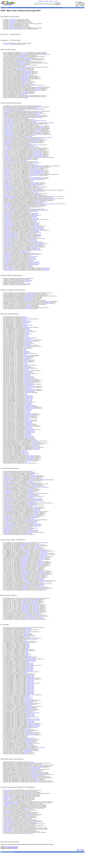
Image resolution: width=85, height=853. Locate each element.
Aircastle (43, 109)
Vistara (25, 357)
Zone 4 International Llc (9, 828)
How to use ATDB (40, 1)
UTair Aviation (29, 293)
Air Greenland (38, 546)
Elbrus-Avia (7, 805)
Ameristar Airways (31, 723)
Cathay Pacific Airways (26, 321)
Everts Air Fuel (31, 266)
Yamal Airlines (7, 204)
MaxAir (32, 761)
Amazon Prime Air (44, 552)
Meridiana (42, 573)
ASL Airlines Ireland (40, 242)
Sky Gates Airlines (39, 107)
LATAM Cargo (39, 116)
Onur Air (22, 547)
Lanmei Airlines (12, 20)
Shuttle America (8, 217)
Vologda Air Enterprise (30, 660)
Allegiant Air (31, 492)
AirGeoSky (11, 24)
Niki (37, 578)
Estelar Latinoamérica (29, 699)
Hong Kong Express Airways (29, 379)
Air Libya (34, 121)
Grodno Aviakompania (34, 231)
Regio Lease (7, 138)
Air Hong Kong (30, 629)
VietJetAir (24, 566)
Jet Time (6, 501)
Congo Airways (29, 265)
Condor (41, 125)
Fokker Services (8, 508)
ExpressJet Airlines (8, 211)
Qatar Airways (42, 54)
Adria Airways (7, 206)
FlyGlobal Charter (44, 479)
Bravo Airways (42, 581)
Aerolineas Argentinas (29, 391)
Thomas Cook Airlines (9, 125)
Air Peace (35, 217)
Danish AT (24, 586)
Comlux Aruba (27, 551)
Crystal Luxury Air (43, 551)
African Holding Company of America (12, 137)
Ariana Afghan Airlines (28, 702)
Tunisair (37, 544)
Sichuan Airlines (27, 374)
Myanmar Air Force (34, 192)
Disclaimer (14, 848)
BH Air (32, 148)
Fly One (39, 139)
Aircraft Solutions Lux (38, 250)
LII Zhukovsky (42, 765)
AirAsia (6, 145)
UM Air (42, 190)
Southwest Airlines (8, 157)
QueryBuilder (70, 7)
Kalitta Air (40, 105)
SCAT (47, 303)
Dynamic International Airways (11, 482)
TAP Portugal (33, 475)
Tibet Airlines (26, 351)
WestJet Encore (28, 461)
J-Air (33, 442)
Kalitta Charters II (34, 168)
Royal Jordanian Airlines (31, 793)
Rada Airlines (7, 253)
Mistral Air (38, 577)
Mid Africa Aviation (27, 574)
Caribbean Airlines (42, 587)
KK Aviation (7, 229)
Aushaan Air (24, 575)
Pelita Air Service (34, 246)
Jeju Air (39, 186)
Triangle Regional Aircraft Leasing (39, 120)
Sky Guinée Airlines (21, 110)
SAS (25, 348)
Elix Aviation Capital (38, 243)
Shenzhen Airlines (25, 74)
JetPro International (9, 135)
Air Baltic (34, 439)
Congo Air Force (39, 499)
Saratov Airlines (38, 193)
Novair (25, 372)
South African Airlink (38, 511)
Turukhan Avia (35, 256)
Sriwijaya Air (34, 184)
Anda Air (27, 581)
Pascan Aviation (8, 530)
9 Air (26, 393)
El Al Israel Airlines (29, 346)
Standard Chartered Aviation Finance (12, 479)
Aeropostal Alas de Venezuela (9, 43)
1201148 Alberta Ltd (28, 751)
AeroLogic (31, 481)
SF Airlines (36, 123)
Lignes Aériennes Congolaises (11, 499)
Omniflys (36, 727)
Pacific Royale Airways (9, 241)
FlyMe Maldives (30, 743)
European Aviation (37, 162)
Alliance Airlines (36, 509)
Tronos (33, 119)
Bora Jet (6, 195)
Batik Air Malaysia (8, 189)
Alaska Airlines (29, 427)
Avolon (29, 143)
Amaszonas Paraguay (33, 209)
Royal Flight (38, 115)
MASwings (7, 248)
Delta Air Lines (36, 191)
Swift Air (39, 482)
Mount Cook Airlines (9, 244)
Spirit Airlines (27, 355)
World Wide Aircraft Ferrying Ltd (11, 210)
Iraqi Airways (26, 402)
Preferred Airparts (45, 268)
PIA (38, 566)
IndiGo (36, 141)
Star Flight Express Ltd (9, 188)
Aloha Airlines (7, 500)
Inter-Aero (7, 257)
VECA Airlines (7, 142)
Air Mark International (27, 750)
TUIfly (24, 578)
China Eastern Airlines (25, 79)
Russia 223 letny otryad (35, 768)
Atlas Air (25, 54)
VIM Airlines (33, 477)
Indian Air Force (25, 451)
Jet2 (6, 814)
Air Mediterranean (25, 573)
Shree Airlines (34, 514)
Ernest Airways (31, 489)
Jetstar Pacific (28, 368)
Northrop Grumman (34, 532)
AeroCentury (36, 261)
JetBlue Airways (27, 375)
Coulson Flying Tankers (43, 157)
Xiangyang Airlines (13, 19)
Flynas (41, 550)
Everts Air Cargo (8, 266)
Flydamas (44, 574)
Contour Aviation (35, 218)
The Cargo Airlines (28, 542)
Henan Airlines (8, 175)
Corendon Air (38, 545)
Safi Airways (5, 44)
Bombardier (35, 264)
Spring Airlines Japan (30, 426)
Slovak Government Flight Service (42, 487)
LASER (31, 506)
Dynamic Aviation (32, 258)
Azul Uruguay (12, 21)
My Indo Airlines (24, 160)
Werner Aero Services (9, 812)
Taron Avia (36, 169)
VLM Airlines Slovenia (32, 233)
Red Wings (31, 490)
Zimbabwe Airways (38, 112)
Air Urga (42, 618)
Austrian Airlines (8, 509)
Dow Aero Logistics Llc (9, 790)
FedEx (6, 116)
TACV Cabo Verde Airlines (10, 250)
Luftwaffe (24, 450)
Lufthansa (24, 319)
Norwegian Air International (30, 67)
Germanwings (32, 771)
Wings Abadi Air (30, 307)
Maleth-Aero (38, 215)
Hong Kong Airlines (26, 318)
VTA (33, 474)
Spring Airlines (27, 358)
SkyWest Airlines (34, 211)
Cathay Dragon (18, 60)
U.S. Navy (31, 428)
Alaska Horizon (37, 446)
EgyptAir (27, 438)
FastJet (46, 199)
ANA (25, 347)
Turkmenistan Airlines (36, 773)
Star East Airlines (24, 559)
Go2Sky (24, 577)
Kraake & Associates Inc (10, 796)
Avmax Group (33, 259)
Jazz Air (6, 208)
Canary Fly (7, 527)
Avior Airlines (27, 698)
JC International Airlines (32, 496)
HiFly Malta (23, 544)
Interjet (26, 367)
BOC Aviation (20, 65)
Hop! (41, 585)
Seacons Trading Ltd (40, 229)
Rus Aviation (7, 194)
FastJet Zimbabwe (29, 520)
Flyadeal (22, 64)
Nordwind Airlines (31, 480)
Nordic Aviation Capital (9, 246)
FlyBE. (6, 263)
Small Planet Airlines (25, 562)
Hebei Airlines (28, 388)
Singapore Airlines (8, 475)
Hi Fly (29, 284)
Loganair (25, 833)
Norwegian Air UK (28, 58)
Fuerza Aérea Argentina (9, 822)
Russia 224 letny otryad (36, 638)
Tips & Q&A (55, 1)
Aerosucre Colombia (34, 500)
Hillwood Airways (12, 22)
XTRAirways (26, 579)
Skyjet (27, 118)
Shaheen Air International (36, 493)
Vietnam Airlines (27, 300)
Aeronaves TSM (25, 534)
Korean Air (7, 158)
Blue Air (24, 576)
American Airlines (8, 123)
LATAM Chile (28, 338)
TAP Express (7, 215)
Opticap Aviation (8, 532)
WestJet (28, 305)
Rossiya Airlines (8, 193)
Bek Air (38, 615)
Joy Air (30, 255)
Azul (6, 512)
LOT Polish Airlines (30, 616)
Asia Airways (7, 231)
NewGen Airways (34, 179)
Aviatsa (35, 161)
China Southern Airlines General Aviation (17, 27)
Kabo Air (24, 543)
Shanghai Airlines (24, 76)
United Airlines (29, 333)
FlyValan (11, 25)
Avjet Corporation (31, 706)
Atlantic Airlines (39, 165)
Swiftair (26, 587)
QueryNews (79, 7)
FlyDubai (6, 159)
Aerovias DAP (35, 486)
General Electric (28, 628)
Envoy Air (7, 219)
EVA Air (27, 331)
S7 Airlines (36, 515)
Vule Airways (11, 23)
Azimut (38, 205)
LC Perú (6, 260)
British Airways (41, 561)
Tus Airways (35, 508)
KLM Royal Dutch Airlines (30, 339)
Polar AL (27, 619)
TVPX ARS (39, 188)
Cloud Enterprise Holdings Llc (38, 228)
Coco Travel (26, 308)
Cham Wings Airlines (28, 299)
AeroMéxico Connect (53, 196)
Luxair (25, 462)
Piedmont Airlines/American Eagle (35, 219)
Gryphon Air (27, 582)
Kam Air (39, 575)
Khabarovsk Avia (8, 256)
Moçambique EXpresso (9, 261)
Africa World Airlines (39, 230)
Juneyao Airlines (27, 378)
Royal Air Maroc (42, 572)
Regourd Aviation (30, 518)
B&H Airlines (7, 830)
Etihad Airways (26, 635)
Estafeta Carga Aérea (9, 162)
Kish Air (23, 97)
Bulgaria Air (40, 560)
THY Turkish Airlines (9, 146)
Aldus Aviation (38, 195)
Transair (6, 534)
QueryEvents (75, 7)
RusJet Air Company (33, 659)
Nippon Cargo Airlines (33, 108)
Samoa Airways (12, 29)
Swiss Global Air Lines (9, 119)
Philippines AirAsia (37, 144)
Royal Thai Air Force (24, 827)
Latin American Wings (39, 166)
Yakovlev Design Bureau (29, 297)
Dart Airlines (32, 135)
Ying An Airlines (8, 255)
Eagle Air (11, 26)
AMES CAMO (27, 642)
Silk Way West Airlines (9, 107)
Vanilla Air (26, 376)
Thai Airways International (10, 111)
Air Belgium (28, 281)
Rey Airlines (34, 216)
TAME (23, 602)
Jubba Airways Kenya (45, 558)
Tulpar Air (7, 804)
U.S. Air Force (23, 52)
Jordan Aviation (34, 142)
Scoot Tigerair (28, 337)
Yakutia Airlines (37, 619)
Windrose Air (39, 565)
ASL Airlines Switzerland (10, 242)
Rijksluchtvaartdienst (9, 510)
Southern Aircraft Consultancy (43, 210)
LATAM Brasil (7, 143)
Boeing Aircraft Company (10, 196)
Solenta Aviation (37, 523)
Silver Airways (21, 94)
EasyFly (28, 95)
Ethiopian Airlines (22, 57)
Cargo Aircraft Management (31, 483)
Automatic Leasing (8, 168)
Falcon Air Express (8, 820)
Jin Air (30, 158)
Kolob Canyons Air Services (32, 530)
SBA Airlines (29, 657)
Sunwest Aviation (8, 259)
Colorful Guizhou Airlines (36, 443)
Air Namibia (28, 283)
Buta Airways (40, 87)
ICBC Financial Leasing (22, 61)
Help (83, 7)
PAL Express (28, 463)
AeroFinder (65, 7)
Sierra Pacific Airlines (9, 161)
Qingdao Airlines (27, 353)
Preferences (46, 1)
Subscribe (51, 1)
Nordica (26, 589)
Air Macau (25, 672)
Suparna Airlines (28, 72)
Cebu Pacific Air (8, 492)
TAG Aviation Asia (8, 487)
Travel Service (41, 559)
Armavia (6, 169)
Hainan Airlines (24, 70)
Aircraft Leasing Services (32, 521)
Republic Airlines (36, 89)
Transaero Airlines (8, 794)
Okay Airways (28, 404)
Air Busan (26, 359)
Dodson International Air (9, 268)
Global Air (27, 695)
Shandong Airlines (29, 422)
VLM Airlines (7, 233)
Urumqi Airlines (28, 415)
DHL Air (38, 111)
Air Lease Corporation (21, 56)
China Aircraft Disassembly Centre (36, 170)
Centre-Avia (27, 808)
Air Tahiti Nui (22, 279)
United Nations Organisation (31, 292)
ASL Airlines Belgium (9, 109)
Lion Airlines (34, 189)
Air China (6, 176)
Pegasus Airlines (27, 366)
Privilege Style (25, 557)
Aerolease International (48, 122)
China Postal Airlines (37, 134)
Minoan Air (7, 824)
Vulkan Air (36, 253)
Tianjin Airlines (8, 230)
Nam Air (38, 248)
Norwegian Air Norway (30, 694)
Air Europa (28, 416)
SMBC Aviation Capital (9, 823)
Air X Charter (7, 164)
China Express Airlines (28, 371)
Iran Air (56, 190)
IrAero (38, 204)
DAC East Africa (8, 258)
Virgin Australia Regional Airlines (11, 232)
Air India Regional (30, 458)
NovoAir (42, 244)
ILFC (32, 180)
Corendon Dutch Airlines (44, 580)
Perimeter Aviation (31, 257)
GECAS (32, 146)
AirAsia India (36, 150)
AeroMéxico (21, 55)
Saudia (26, 343)
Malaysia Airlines (8, 112)
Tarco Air (40, 241)
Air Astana (23, 86)
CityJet (26, 296)
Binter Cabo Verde (34, 245)
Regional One (28, 212)
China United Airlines (29, 429)
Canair (6, 245)
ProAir (30, 206)
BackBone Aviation (40, 584)
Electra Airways (24, 560)
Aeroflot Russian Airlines (10, 140)
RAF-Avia (30, 527)
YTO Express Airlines (33, 175)
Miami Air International (29, 703)
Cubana (29, 639)
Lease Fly (26, 742)
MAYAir (39, 232)
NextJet (29, 740)
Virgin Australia (8, 202)
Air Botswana (7, 118)
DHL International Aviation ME (11, 122)
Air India (26, 335)
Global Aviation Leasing (25, 558)
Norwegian (23, 66)
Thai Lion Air (21, 282)
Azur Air (29, 176)
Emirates (24, 316)
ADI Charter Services (9, 222)
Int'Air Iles (24, 603)
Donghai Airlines (28, 392)
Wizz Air (26, 361)
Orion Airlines (23, 818)
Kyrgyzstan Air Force (26, 251)
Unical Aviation (29, 136)
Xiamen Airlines (8, 170)
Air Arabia (26, 369)
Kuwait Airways (29, 330)
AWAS (30, 159)
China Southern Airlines (9, 134)
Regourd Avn (23, 590)
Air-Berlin (6, 488)
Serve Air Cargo (30, 163)
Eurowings (29, 488)
